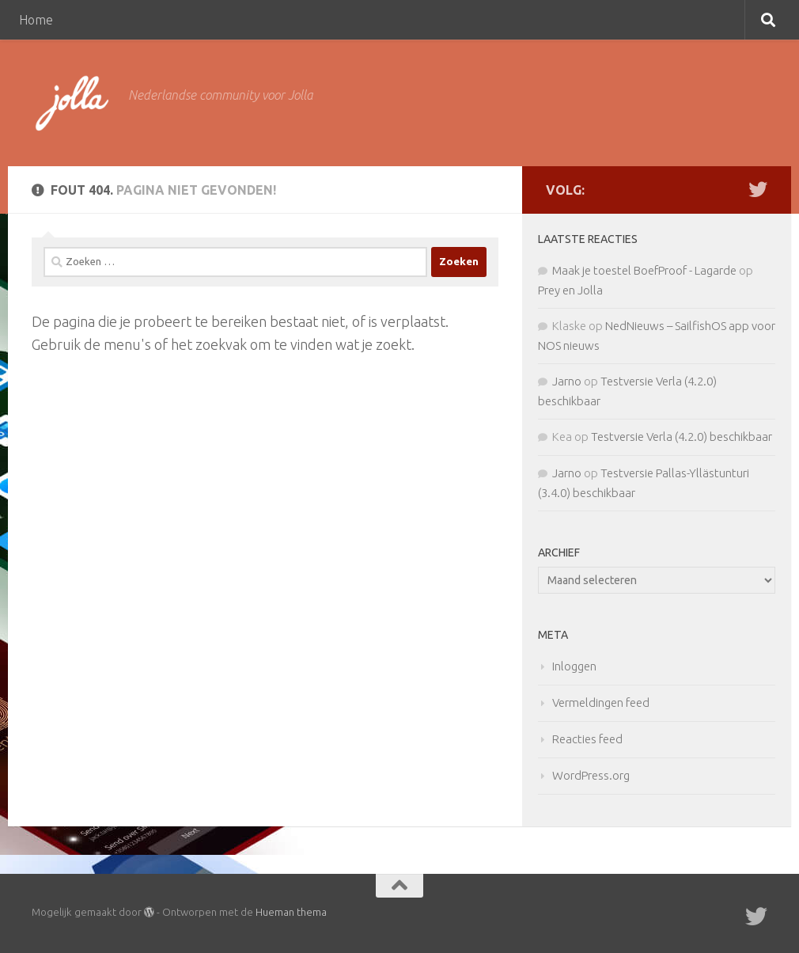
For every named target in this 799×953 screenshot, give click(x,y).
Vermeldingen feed (600, 702)
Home (36, 20)
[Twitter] (757, 189)
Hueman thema (291, 911)
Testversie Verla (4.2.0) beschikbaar (681, 436)
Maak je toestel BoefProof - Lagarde (644, 270)
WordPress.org (591, 775)
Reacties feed (587, 739)
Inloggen (574, 666)
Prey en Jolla (570, 290)
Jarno (566, 381)
